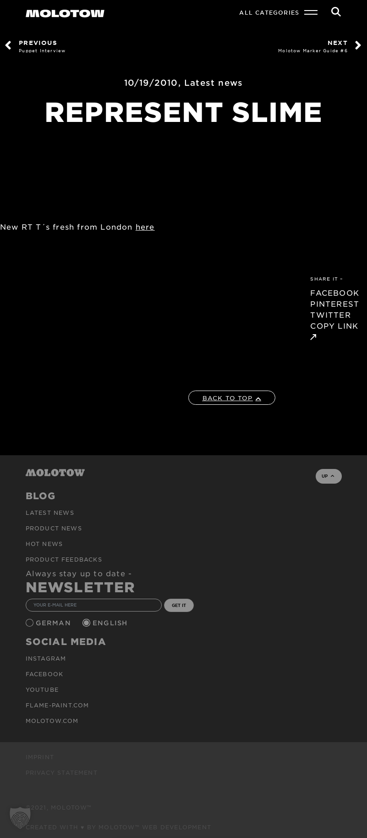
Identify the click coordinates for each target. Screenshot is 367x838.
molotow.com (52, 720)
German (54, 623)
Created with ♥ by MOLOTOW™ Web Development (119, 827)
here (145, 226)
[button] (20, 818)
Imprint (40, 757)
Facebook (45, 674)
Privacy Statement (62, 772)
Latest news (213, 82)
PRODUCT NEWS (54, 528)
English (111, 623)
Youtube (42, 689)
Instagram (46, 658)
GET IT (179, 605)
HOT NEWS (44, 543)
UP (328, 476)
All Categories (269, 12)
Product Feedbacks (64, 559)
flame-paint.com (57, 705)
